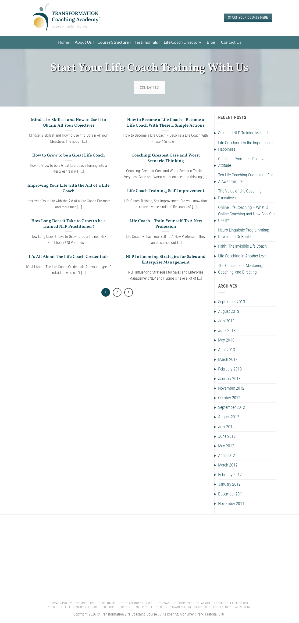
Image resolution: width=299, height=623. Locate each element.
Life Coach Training (118, 607)
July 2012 (226, 426)
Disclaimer (107, 603)
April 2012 (226, 455)
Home (63, 42)
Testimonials (146, 42)
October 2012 (229, 397)
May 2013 (226, 340)
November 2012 (231, 388)
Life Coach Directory (182, 42)
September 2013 (231, 301)
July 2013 (226, 321)
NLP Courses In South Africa (209, 607)
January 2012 (229, 484)
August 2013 (228, 311)
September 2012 (231, 407)
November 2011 (231, 503)
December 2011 (231, 494)
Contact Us (231, 42)
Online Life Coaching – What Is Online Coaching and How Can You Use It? (246, 214)
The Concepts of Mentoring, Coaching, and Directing (240, 268)
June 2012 (227, 436)
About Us (83, 42)
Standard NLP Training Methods (244, 133)
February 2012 (230, 474)
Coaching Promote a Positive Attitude (241, 162)
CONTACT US (149, 87)
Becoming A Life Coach (231, 603)
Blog (211, 42)
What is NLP (243, 607)
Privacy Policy (61, 603)
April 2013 (226, 349)
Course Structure (113, 42)
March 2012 (228, 465)
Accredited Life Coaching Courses (74, 607)
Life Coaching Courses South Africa (183, 603)
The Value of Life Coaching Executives (240, 194)
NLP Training (175, 607)
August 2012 (228, 417)
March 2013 (228, 359)
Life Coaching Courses (135, 603)
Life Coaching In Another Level (242, 256)
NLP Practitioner (149, 607)
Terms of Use (85, 603)
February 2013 (230, 369)
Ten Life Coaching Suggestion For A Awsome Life (245, 178)
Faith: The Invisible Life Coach (242, 246)
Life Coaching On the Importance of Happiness (247, 146)
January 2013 (229, 378)
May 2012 (226, 446)
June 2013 (227, 330)
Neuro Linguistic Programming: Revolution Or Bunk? (243, 233)
